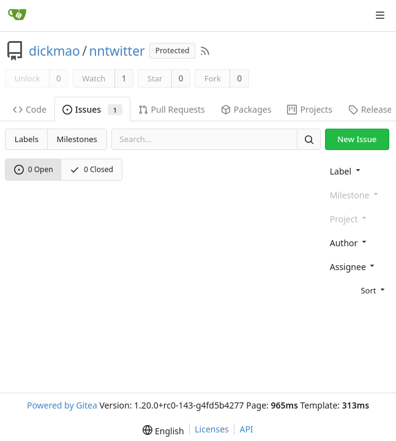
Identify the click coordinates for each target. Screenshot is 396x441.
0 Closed (91, 169)
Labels (27, 139)
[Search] (308, 139)
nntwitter (117, 51)
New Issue (356, 139)
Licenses (212, 429)
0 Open (33, 169)
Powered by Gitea (62, 405)
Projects (309, 109)
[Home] (17, 15)
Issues (92, 109)
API (246, 429)
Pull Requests (171, 109)
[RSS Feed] (205, 50)
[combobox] (358, 171)
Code (30, 109)
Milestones (77, 139)
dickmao (54, 51)
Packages (246, 109)
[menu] (358, 289)
